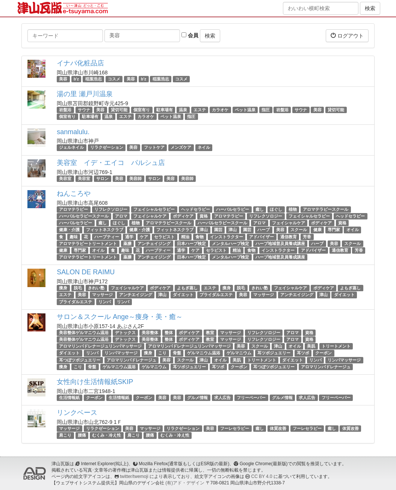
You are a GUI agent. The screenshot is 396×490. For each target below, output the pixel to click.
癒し (259, 209)
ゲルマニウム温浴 (203, 353)
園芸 (218, 229)
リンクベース (77, 412)
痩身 (63, 288)
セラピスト (164, 236)
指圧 (265, 109)
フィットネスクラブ (104, 229)
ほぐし (276, 209)
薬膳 (127, 243)
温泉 (183, 109)
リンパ (104, 301)
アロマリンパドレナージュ (131, 360)
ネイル (204, 147)
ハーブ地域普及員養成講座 (280, 243)
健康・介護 (69, 229)
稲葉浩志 (93, 79)
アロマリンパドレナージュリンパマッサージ (100, 346)
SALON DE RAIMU (86, 272)
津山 (204, 229)
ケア (144, 236)
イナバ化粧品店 (80, 63)
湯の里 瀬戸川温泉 (85, 94)
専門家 (334, 229)
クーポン (323, 353)
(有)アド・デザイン (184, 482)
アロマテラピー (73, 209)
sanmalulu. (73, 132)
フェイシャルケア (149, 216)
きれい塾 (96, 288)
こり (162, 353)
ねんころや (74, 193)
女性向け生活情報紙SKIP (95, 382)
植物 (293, 209)
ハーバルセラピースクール (84, 216)
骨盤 (177, 353)
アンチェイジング (154, 243)
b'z (76, 79)
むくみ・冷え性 (106, 435)
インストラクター (226, 236)
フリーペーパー (251, 397)
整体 (169, 332)
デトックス (125, 332)
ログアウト (347, 35)
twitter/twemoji (134, 476)
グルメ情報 (197, 397)
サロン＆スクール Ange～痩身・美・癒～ (120, 317)
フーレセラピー (234, 428)
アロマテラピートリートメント (88, 243)
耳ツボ (303, 353)
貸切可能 (119, 109)
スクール (298, 229)
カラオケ (220, 109)
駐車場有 (164, 109)
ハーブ (263, 229)
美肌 (311, 346)
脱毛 (78, 288)
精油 (185, 236)
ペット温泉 (245, 109)
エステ (199, 109)
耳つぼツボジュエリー (79, 360)
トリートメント (336, 346)
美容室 (65, 178)
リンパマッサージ (121, 353)
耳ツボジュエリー (273, 353)
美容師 (135, 178)
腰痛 (82, 435)
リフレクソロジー (110, 209)
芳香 (307, 236)
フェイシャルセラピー (154, 209)
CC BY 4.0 (261, 476)
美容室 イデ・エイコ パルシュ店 (111, 162)
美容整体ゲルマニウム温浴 (84, 332)
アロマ (121, 216)
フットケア (154, 147)
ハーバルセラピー (232, 209)
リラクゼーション (106, 147)
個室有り (141, 109)
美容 (63, 79)
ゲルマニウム (239, 353)
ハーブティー (106, 236)
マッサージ (102, 295)
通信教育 (288, 236)
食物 (199, 236)
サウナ (84, 109)
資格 (204, 216)
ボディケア (183, 216)
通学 (129, 236)
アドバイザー (261, 236)
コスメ (114, 79)
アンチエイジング (135, 295)
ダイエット (183, 295)
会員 (189, 35)
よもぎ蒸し (187, 288)
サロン (102, 178)
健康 (317, 229)
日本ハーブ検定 (191, 243)
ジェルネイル (71, 147)
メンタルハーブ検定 (230, 243)
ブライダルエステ (216, 295)
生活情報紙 (69, 397)
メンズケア (181, 147)
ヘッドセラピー (195, 209)
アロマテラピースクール (325, 209)
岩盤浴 (65, 109)
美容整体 (150, 332)
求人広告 (222, 397)
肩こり (65, 435)
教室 (210, 332)
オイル (352, 229)
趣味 (74, 236)
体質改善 (278, 428)
